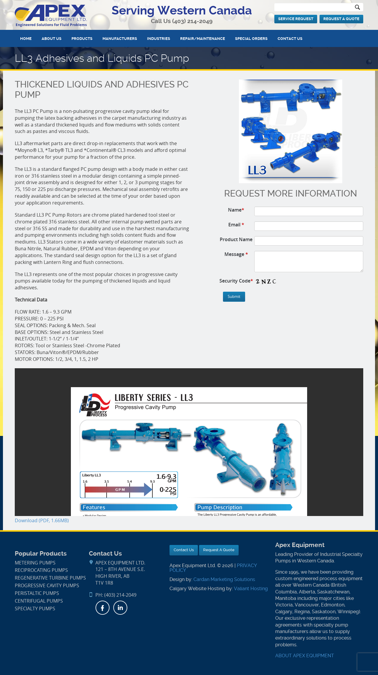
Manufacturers (119, 38)
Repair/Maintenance (202, 38)
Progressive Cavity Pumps (47, 585)
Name (236, 210)
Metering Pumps (35, 563)
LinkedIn (120, 608)
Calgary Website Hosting (197, 588)
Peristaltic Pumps (37, 593)
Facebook (102, 608)
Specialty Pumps (35, 608)
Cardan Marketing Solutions (224, 579)
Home (26, 38)
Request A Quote (341, 19)
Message (236, 254)
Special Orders (251, 38)
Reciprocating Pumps (41, 570)
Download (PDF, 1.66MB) (42, 520)
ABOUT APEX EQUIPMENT (304, 655)
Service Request (295, 19)
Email (236, 224)
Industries (158, 38)
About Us (51, 38)
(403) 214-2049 (192, 21)
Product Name (236, 239)
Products (81, 38)
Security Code (236, 281)
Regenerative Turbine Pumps (50, 578)
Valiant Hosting (251, 588)
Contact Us (290, 38)
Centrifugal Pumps (39, 601)
